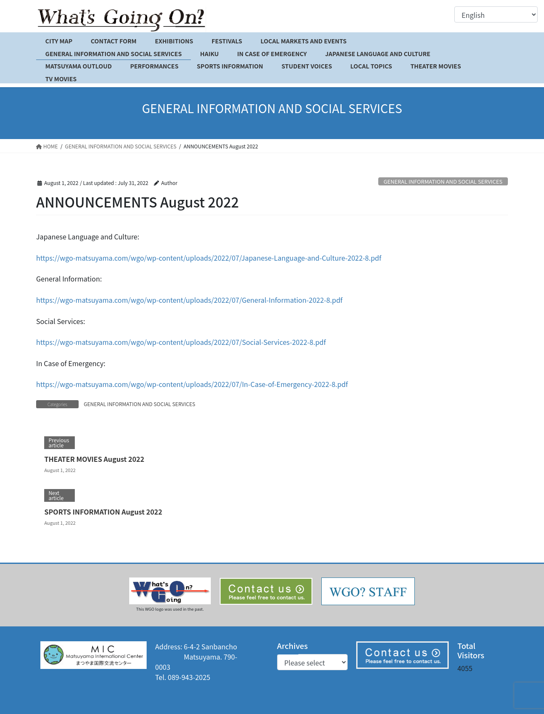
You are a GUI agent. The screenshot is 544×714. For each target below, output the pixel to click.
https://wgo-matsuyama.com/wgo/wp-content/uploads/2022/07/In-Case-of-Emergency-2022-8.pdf (192, 384)
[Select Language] (496, 14)
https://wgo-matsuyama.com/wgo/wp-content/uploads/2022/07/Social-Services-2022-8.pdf (181, 342)
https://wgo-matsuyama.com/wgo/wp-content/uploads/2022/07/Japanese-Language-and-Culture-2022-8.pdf (208, 258)
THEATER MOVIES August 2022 (94, 459)
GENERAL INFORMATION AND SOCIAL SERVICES (442, 181)
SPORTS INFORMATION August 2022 (103, 511)
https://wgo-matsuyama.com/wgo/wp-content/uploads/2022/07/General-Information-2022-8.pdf (189, 300)
